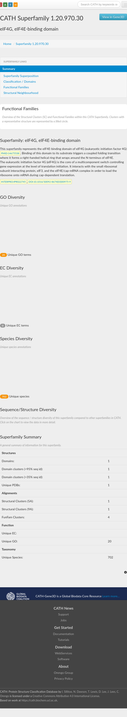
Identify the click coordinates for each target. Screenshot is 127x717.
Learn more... (111, 596)
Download (63, 647)
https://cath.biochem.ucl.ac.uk (39, 700)
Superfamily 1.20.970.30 (32, 44)
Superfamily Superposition (20, 76)
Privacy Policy (63, 678)
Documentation (63, 634)
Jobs (63, 620)
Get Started (63, 627)
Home (7, 44)
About (63, 666)
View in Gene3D (113, 17)
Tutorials (63, 640)
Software (64, 659)
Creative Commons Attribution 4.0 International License (65, 696)
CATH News (64, 608)
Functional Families (16, 87)
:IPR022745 (13, 181)
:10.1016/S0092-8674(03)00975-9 (49, 181)
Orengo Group (63, 672)
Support (63, 614)
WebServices (63, 653)
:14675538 (10, 153)
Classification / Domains (19, 81)
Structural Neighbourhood (20, 93)
